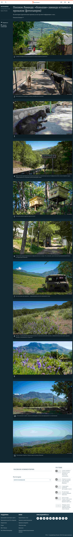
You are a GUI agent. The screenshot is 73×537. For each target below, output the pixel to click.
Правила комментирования (25, 520)
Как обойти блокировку (6, 530)
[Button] (4, 23)
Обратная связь (22, 525)
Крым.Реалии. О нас (23, 517)
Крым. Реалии (4, 10)
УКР (61, 2)
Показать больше (18, 17)
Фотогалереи (4, 6)
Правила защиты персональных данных (26, 531)
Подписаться (4, 522)
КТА (65, 2)
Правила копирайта (23, 522)
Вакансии (21, 528)
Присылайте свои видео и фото (8, 517)
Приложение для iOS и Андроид (8, 520)
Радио (2, 525)
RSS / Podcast (4, 528)
